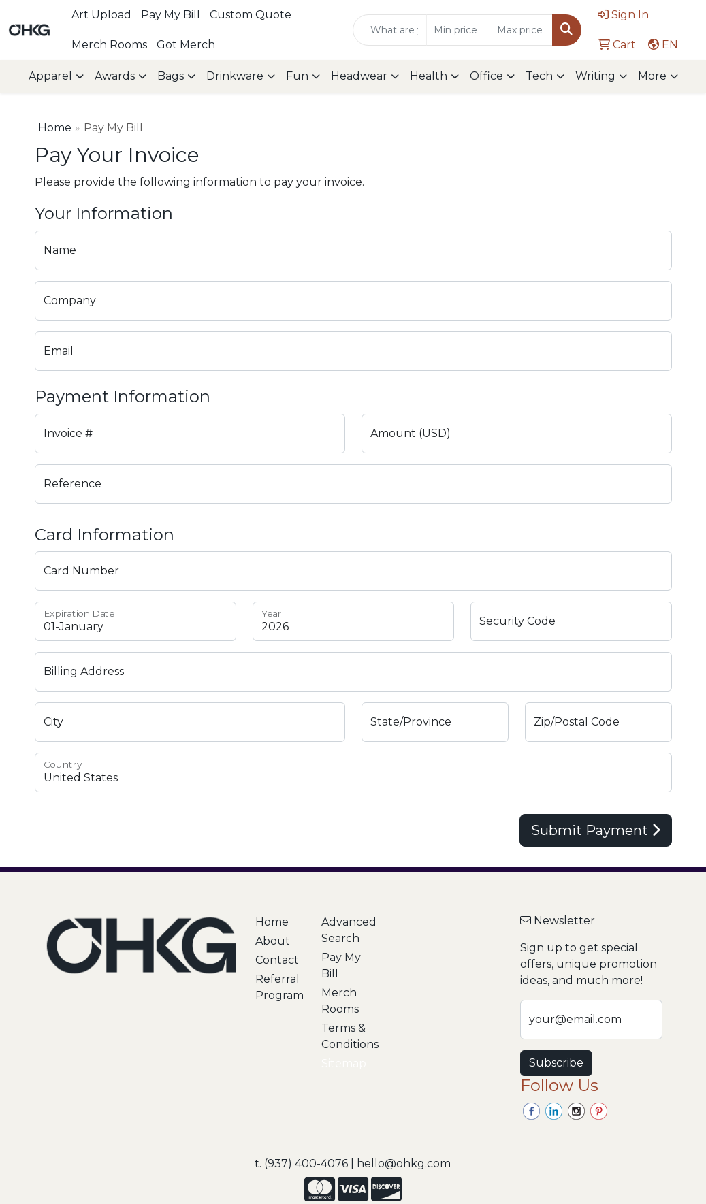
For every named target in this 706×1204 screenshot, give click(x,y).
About (272, 940)
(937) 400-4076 (306, 1163)
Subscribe (556, 1062)
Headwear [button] (359, 75)
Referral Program (279, 987)
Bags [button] (170, 75)
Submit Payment (595, 830)
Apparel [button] (50, 75)
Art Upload (101, 14)
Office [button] (486, 75)
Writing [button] (595, 75)
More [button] (652, 75)
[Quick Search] (390, 30)
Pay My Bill (170, 14)
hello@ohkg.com (404, 1163)
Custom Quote (250, 14)
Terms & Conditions (346, 1036)
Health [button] (428, 75)
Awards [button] (115, 75)
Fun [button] (297, 75)
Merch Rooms (109, 44)
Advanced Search (346, 930)
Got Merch (186, 44)
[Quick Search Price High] (521, 30)
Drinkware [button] (234, 75)
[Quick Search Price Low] (458, 30)
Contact (277, 960)
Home (54, 127)
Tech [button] (539, 75)
